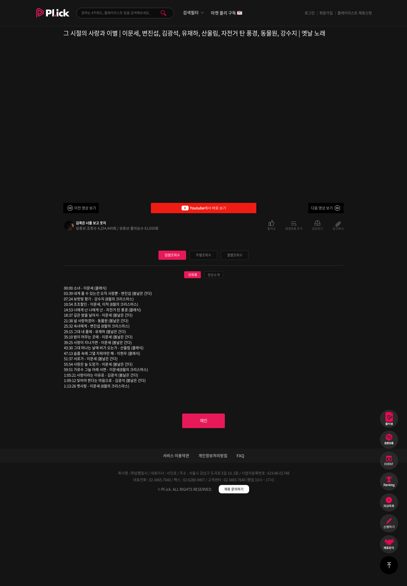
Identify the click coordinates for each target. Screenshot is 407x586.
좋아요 (271, 228)
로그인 (310, 12)
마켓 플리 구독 (226, 13)
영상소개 (214, 358)
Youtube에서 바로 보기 (203, 208)
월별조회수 (235, 339)
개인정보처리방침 (212, 541)
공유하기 (317, 228)
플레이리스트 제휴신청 (355, 12)
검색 (163, 13)
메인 (203, 505)
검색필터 (191, 13)
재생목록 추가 (293, 228)
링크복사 (338, 228)
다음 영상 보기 (322, 207)
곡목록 (192, 358)
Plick (52, 17)
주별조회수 (203, 339)
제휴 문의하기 (234, 574)
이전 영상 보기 (85, 207)
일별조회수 (172, 339)
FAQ (240, 541)
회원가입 (326, 12)
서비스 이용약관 (176, 541)
